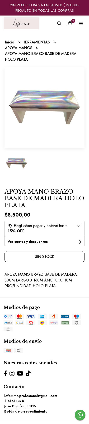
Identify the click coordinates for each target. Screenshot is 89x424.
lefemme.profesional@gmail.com (30, 395)
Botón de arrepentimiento (25, 411)
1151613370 (14, 400)
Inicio (10, 42)
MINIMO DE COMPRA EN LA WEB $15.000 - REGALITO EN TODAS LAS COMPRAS (44, 7)
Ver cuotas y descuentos (28, 241)
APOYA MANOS (19, 48)
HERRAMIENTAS (37, 42)
